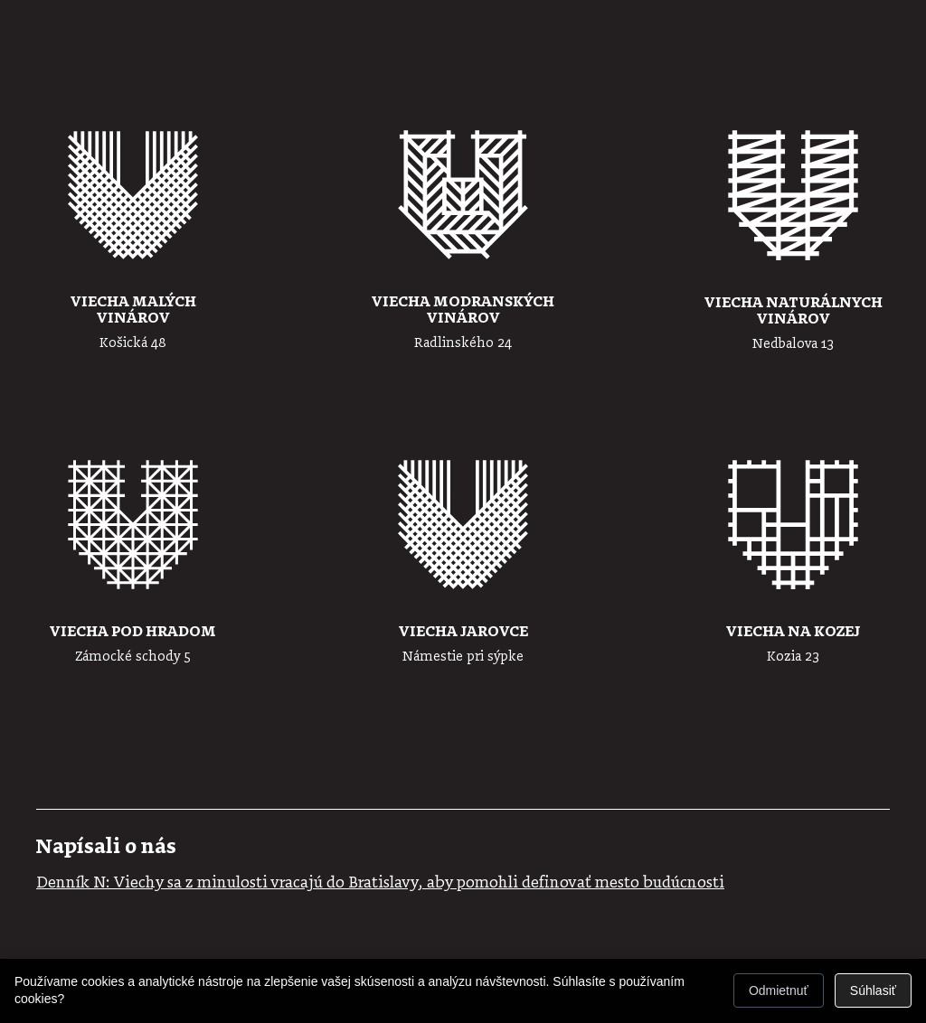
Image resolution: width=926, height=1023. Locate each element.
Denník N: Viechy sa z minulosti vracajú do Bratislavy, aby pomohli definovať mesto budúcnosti (380, 883)
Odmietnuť (778, 990)
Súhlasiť (873, 990)
